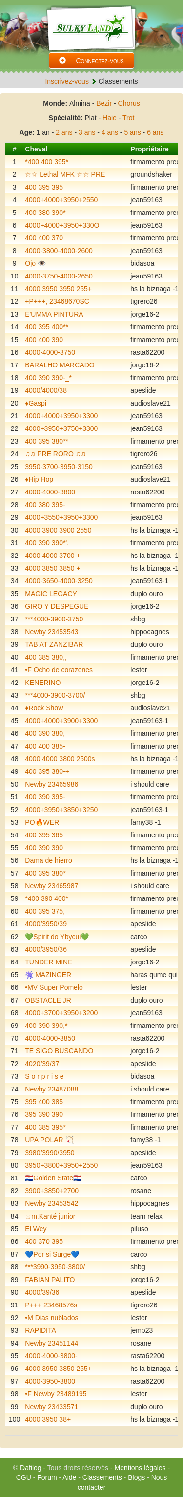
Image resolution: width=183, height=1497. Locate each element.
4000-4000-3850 (50, 1038)
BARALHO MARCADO (59, 365)
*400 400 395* (46, 162)
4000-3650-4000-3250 (59, 581)
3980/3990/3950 (49, 1152)
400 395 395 (44, 187)
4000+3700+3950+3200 (61, 1013)
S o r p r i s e (44, 1076)
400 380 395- (45, 505)
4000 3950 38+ (48, 1419)
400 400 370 (44, 238)
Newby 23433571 (51, 1407)
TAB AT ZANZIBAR (54, 644)
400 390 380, (45, 733)
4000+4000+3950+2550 (61, 200)
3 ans (87, 132)
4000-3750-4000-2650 (59, 276)
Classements (102, 1477)
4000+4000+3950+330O (62, 225)
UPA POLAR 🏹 (49, 1140)
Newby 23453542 (51, 1203)
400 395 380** (46, 441)
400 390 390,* (46, 1025)
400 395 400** (46, 327)
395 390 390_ (46, 1114)
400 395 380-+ (47, 771)
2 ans (64, 132)
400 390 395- (45, 797)
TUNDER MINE (48, 962)
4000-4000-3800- (51, 1356)
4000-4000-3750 (50, 352)
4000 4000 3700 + (52, 555)
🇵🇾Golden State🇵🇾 (53, 1178)
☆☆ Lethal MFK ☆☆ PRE (65, 174)
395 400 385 (44, 1102)
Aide (69, 1477)
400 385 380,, (46, 657)
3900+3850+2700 (52, 1191)
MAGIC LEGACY (51, 594)
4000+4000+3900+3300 (61, 721)
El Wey (35, 1229)
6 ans (155, 132)
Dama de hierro (48, 860)
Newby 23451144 (51, 1343)
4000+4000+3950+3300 (61, 416)
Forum (47, 1477)
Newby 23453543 (51, 632)
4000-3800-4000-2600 (59, 251)
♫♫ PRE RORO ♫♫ (55, 454)
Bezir (104, 103)
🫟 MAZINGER (48, 975)
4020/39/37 (42, 1064)
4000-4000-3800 (50, 492)
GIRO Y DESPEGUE (56, 606)
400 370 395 (44, 1241)
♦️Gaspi (35, 403)
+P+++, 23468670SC (57, 301)
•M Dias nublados (51, 1318)
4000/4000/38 (46, 390)
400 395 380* (45, 873)
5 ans (132, 132)
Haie (109, 118)
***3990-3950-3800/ (55, 1267)
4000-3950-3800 (50, 1381)
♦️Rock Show (44, 708)
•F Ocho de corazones (59, 670)
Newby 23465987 (51, 886)
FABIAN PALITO (50, 1279)
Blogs (136, 1477)
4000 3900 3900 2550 (58, 530)
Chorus (129, 103)
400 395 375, (45, 911)
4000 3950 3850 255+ (58, 1368)
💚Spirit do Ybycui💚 (57, 937)
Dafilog (30, 1468)
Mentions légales (140, 1468)
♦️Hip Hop (39, 479)
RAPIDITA (40, 1330)
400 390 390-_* (48, 378)
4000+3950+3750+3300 (61, 428)
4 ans (110, 132)
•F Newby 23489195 (55, 1394)
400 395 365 (44, 835)
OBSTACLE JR (48, 1000)
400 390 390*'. (47, 543)
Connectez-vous (91, 60)
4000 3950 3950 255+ (58, 289)
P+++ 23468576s (51, 1305)
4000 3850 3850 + (52, 568)
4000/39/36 (42, 1292)
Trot (128, 118)
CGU (23, 1477)
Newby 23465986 (51, 784)
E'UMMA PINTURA (54, 314)
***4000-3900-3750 (54, 619)
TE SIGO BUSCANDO (59, 1051)
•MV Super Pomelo (54, 987)
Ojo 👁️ (35, 263)
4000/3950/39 (46, 924)
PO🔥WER (42, 822)
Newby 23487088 (51, 1089)
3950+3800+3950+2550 (61, 1165)
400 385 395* (45, 1127)
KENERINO (43, 682)
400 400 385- (45, 746)
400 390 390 (44, 848)
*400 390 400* (46, 898)
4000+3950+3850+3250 (61, 809)
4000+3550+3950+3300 (61, 517)
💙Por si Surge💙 (52, 1254)
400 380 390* (45, 212)
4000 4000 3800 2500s (60, 759)
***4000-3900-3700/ (55, 695)
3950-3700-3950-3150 (59, 466)
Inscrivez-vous (66, 81)
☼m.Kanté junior (50, 1216)
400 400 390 (44, 339)
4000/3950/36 (46, 949)
